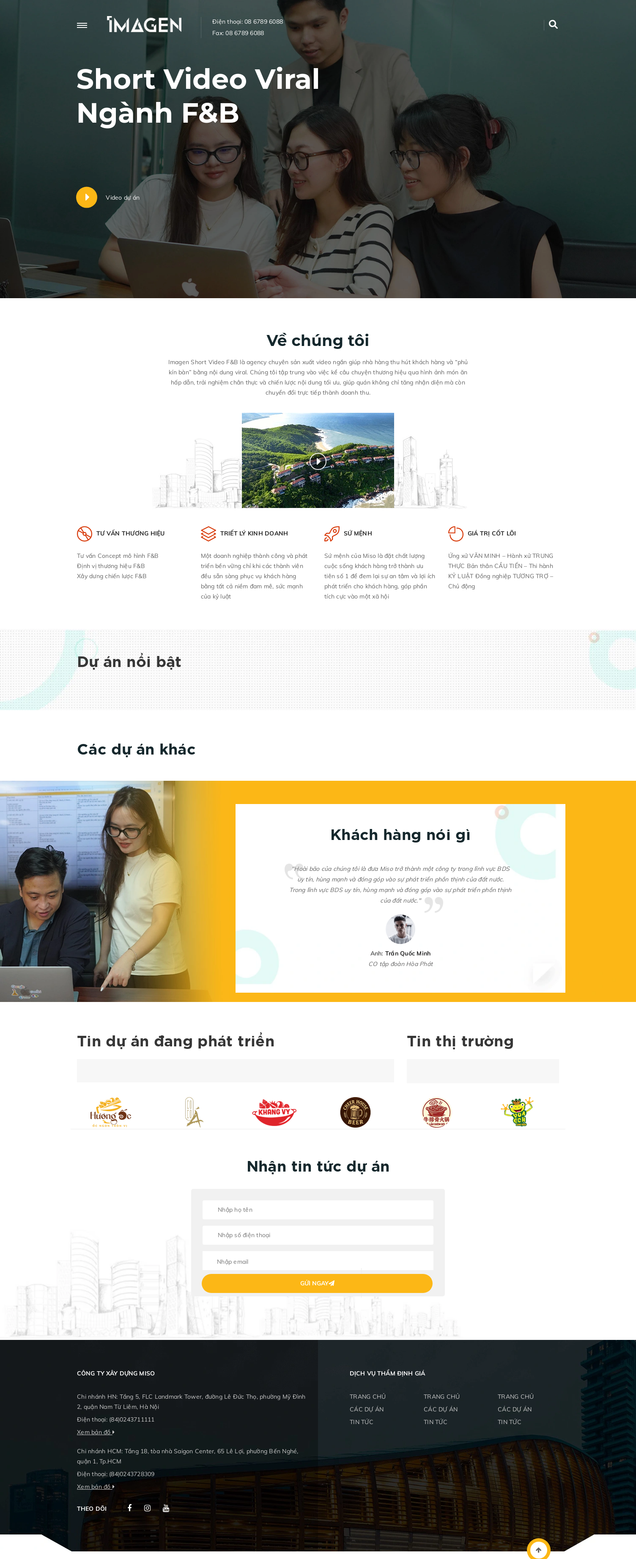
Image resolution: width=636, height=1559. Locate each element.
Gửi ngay (317, 1283)
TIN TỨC (361, 1422)
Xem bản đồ (94, 1432)
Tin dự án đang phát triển (175, 1042)
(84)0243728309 (132, 1474)
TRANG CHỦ (368, 1396)
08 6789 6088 (263, 21)
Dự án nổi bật (129, 663)
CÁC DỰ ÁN (367, 1409)
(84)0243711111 (132, 1419)
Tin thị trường (460, 1042)
